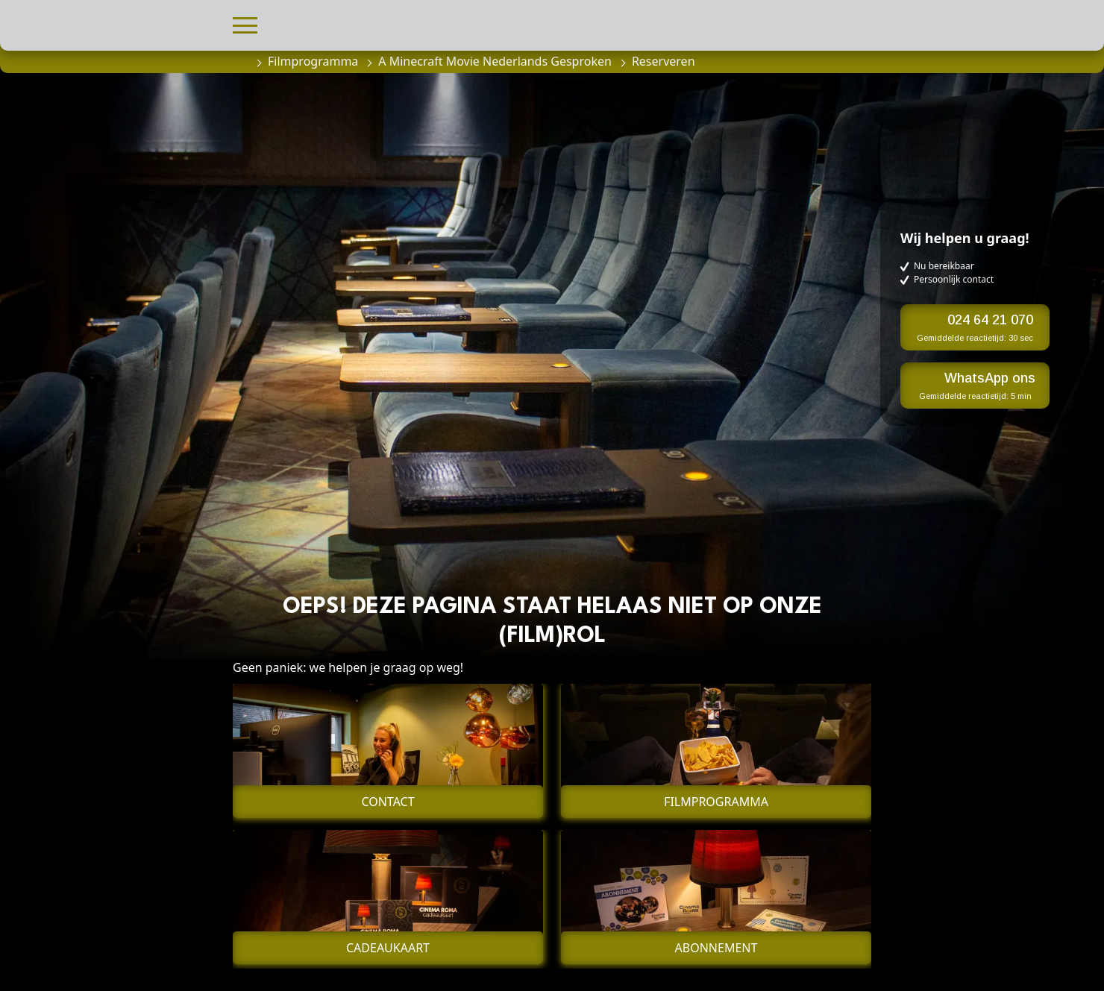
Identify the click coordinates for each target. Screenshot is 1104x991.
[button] (245, 23)
